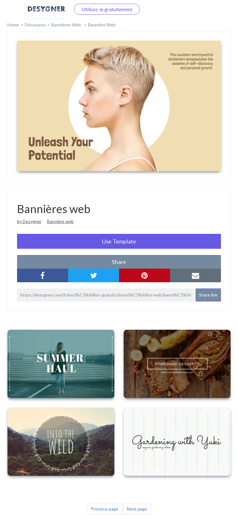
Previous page (104, 508)
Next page (137, 508)
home (13, 24)
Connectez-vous (45, 9)
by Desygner (29, 221)
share (119, 261)
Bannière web (102, 24)
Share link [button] (208, 294)
